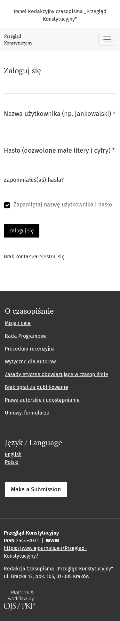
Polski (12, 462)
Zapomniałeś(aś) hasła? (34, 180)
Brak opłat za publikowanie (36, 387)
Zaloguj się (21, 231)
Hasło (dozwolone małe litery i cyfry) (59, 150)
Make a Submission (36, 489)
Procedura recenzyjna (30, 349)
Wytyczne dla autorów (30, 362)
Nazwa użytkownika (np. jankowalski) (60, 113)
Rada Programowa (26, 336)
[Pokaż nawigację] (107, 39)
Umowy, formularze (27, 413)
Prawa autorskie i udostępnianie (42, 400)
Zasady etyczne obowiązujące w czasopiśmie (56, 374)
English (13, 454)
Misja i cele (18, 323)
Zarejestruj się (48, 257)
